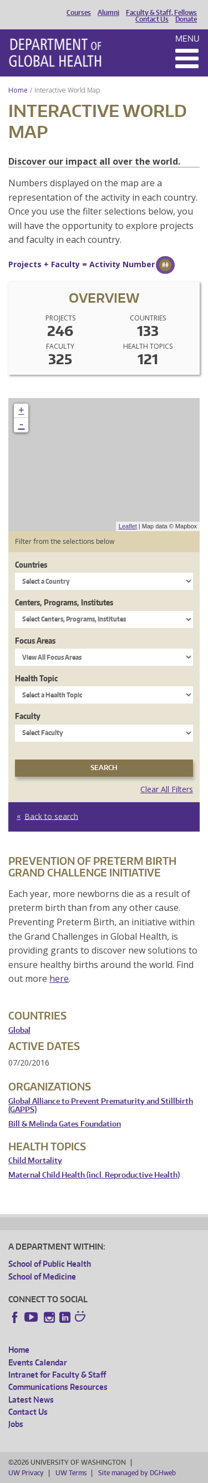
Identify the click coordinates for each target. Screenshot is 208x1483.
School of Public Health (49, 1263)
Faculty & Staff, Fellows (161, 12)
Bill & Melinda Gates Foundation (64, 1124)
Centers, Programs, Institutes (64, 602)
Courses (79, 12)
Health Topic (36, 678)
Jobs (15, 1424)
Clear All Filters (166, 789)
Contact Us (152, 19)
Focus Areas (35, 640)
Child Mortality (35, 1160)
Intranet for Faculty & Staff (57, 1374)
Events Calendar (37, 1362)
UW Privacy (26, 1473)
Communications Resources (58, 1387)
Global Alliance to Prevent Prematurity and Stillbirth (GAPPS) (100, 1105)
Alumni (108, 12)
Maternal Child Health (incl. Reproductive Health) (94, 1175)
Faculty (27, 716)
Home (18, 90)
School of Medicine (42, 1276)
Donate (186, 19)
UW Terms (71, 1473)
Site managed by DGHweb (137, 1473)
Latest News (31, 1399)
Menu (187, 38)
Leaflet (128, 526)
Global (19, 1030)
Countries (31, 564)
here (59, 978)
